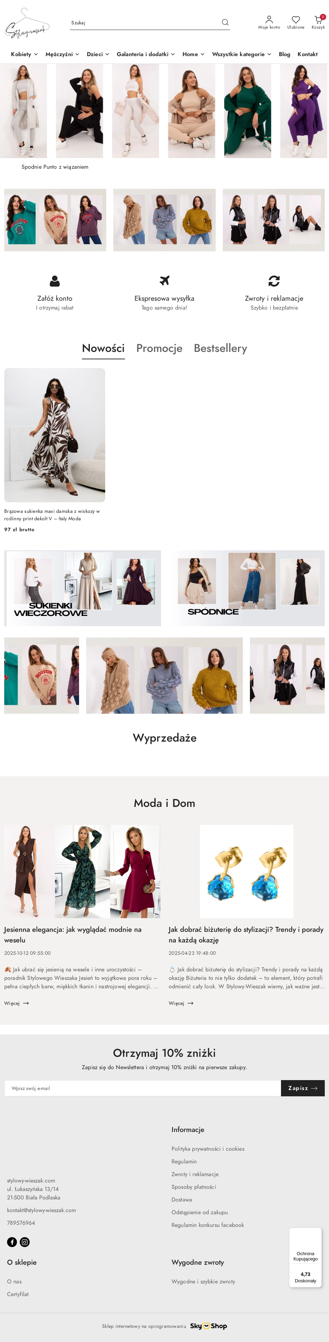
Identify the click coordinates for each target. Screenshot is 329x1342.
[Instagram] (25, 1242)
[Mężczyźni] (63, 55)
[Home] (194, 55)
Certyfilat (18, 1294)
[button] (98, 55)
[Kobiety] (24, 55)
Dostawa (182, 1200)
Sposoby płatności (194, 1187)
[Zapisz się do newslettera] (142, 1088)
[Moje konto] (269, 23)
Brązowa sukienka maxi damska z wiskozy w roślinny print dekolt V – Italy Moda (52, 515)
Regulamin (184, 1162)
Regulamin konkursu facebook (208, 1225)
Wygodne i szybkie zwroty (203, 1282)
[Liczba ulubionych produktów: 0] (296, 23)
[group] (164, 111)
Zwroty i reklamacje (195, 1174)
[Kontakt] (308, 55)
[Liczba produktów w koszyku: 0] (318, 23)
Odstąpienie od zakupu (200, 1212)
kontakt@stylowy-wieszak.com (41, 1210)
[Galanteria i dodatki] (146, 55)
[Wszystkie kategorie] (242, 55)
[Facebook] (12, 1242)
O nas (14, 1282)
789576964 (21, 1223)
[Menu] (317, 1232)
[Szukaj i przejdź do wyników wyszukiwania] (225, 23)
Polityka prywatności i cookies (208, 1149)
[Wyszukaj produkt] (150, 23)
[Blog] (285, 55)
